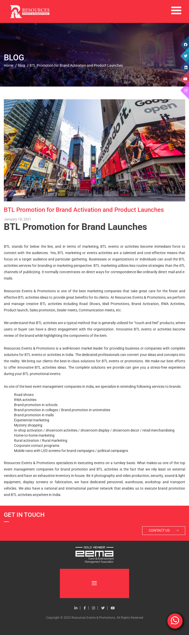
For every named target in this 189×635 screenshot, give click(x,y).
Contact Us (164, 531)
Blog (21, 65)
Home (8, 65)
